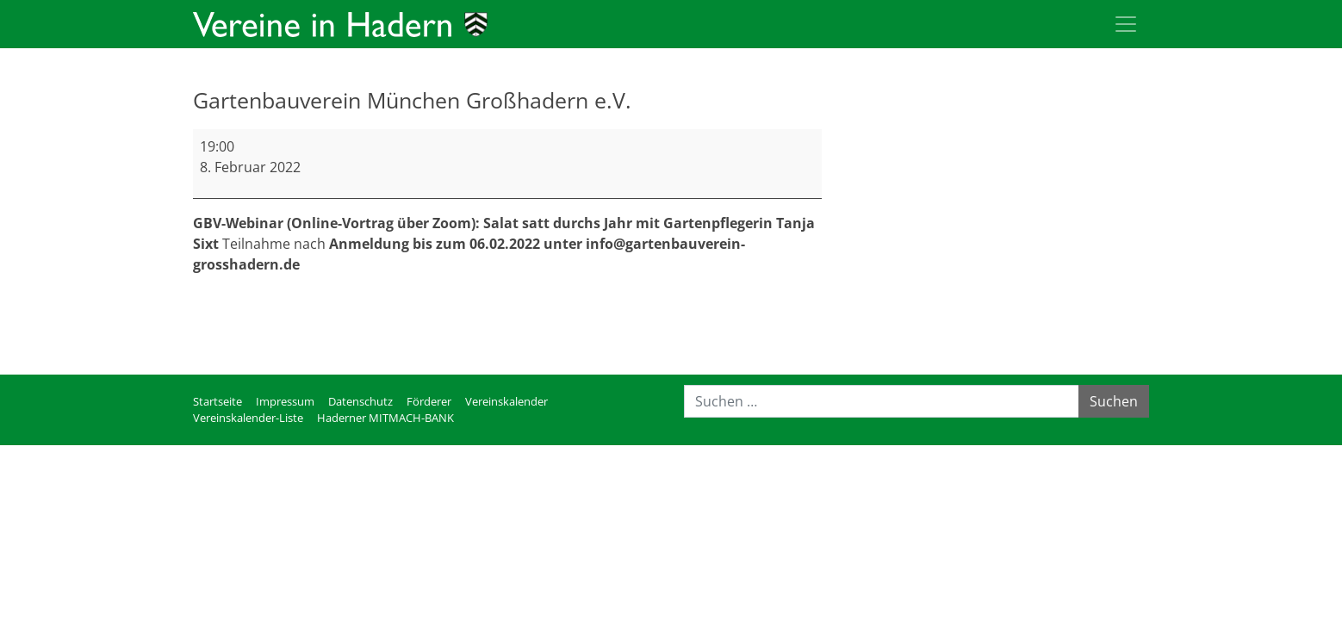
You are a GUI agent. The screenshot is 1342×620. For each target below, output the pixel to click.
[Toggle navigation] (1126, 24)
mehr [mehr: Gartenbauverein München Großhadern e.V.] (210, 305)
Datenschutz (360, 401)
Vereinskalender (506, 401)
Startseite (217, 401)
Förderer (429, 401)
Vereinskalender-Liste (248, 417)
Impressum (285, 401)
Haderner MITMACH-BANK (385, 417)
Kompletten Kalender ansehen (723, 340)
